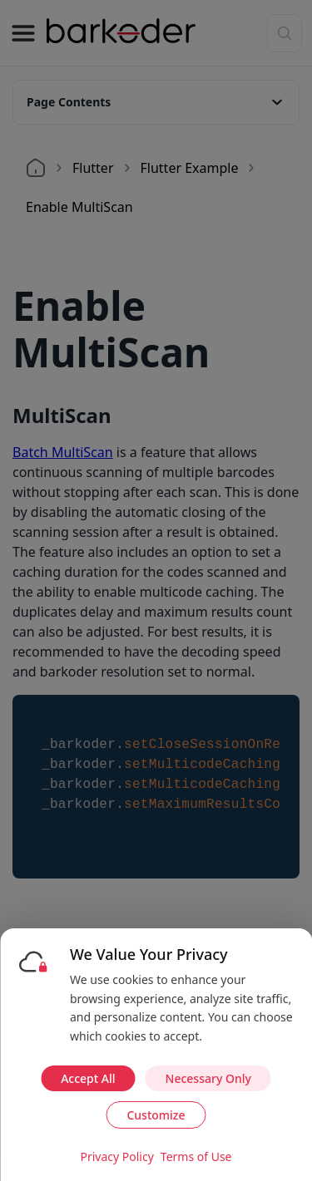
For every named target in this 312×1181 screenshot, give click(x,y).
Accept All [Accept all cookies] (88, 1078)
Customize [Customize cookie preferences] (155, 1115)
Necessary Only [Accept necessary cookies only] (208, 1078)
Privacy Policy (116, 1156)
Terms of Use (196, 1156)
